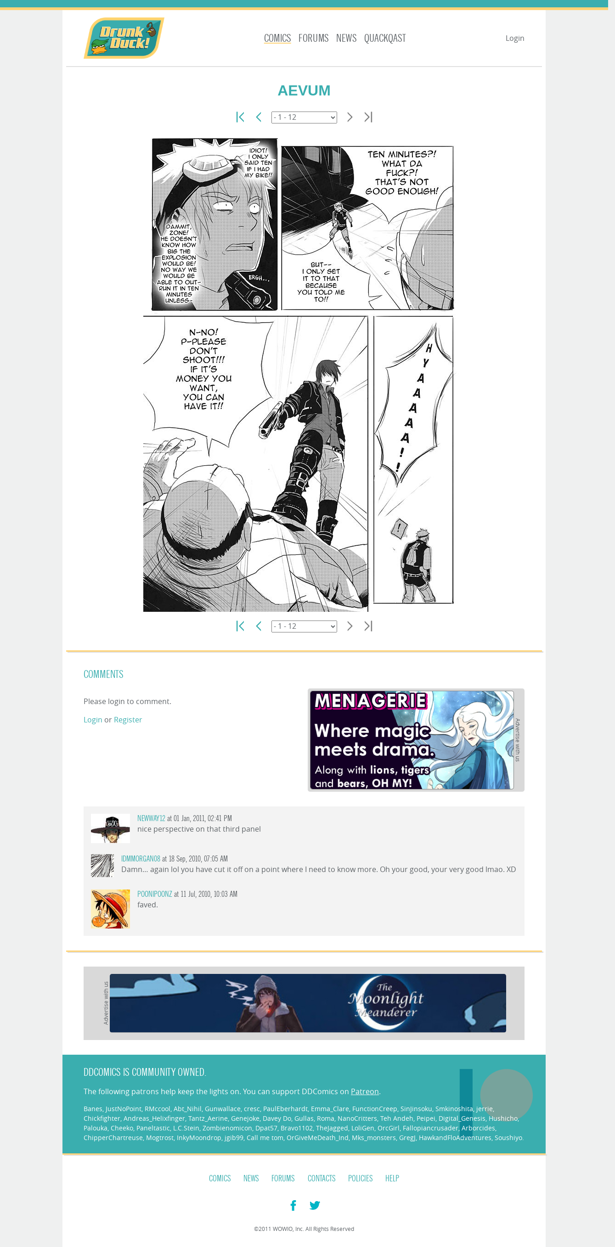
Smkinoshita (454, 1108)
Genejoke (245, 1118)
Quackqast (385, 38)
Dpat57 (266, 1128)
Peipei (426, 1118)
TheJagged (332, 1128)
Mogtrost (160, 1137)
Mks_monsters (374, 1137)
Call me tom (265, 1137)
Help (392, 1179)
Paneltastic (153, 1128)
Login (515, 38)
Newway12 (151, 818)
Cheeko (122, 1128)
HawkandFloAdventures (455, 1137)
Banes (93, 1108)
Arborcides (478, 1128)
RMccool (157, 1108)
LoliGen (362, 1128)
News (346, 38)
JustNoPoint (123, 1108)
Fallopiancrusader (430, 1128)
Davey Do (277, 1118)
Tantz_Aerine (208, 1118)
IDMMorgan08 (140, 859)
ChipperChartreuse (113, 1137)
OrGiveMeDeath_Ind (318, 1137)
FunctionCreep (374, 1108)
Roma (325, 1118)
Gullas (304, 1118)
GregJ (407, 1137)
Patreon (365, 1091)
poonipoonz (154, 894)
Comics (277, 38)
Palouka (95, 1128)
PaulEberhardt (285, 1108)
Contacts (322, 1179)
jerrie (484, 1108)
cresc (252, 1108)
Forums (314, 38)
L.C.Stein (186, 1128)
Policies (360, 1179)
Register (128, 720)
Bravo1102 (297, 1128)
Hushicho (503, 1118)
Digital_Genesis (462, 1118)
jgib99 (234, 1137)
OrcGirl (389, 1128)
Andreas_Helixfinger (154, 1118)
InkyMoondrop (199, 1137)
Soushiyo (508, 1137)
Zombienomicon (227, 1128)
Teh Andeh (396, 1118)
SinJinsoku (416, 1108)
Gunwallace (223, 1108)
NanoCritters (357, 1118)
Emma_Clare (330, 1108)
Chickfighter (102, 1118)
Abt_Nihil (188, 1108)
